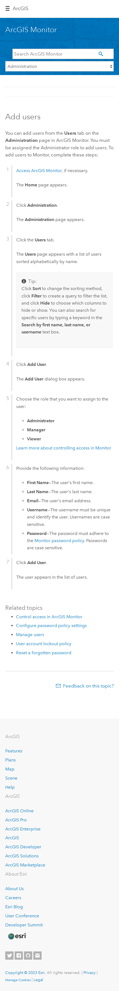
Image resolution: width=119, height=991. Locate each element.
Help (10, 787)
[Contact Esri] (37, 955)
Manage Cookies (18, 980)
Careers (13, 897)
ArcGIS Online (19, 810)
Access (39, 170)
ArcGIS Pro (16, 819)
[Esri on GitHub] (28, 955)
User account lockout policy (43, 643)
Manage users (30, 634)
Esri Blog (14, 906)
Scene (11, 778)
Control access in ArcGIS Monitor (49, 616)
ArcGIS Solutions (22, 856)
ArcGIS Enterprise (22, 829)
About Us (14, 888)
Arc (20, 8)
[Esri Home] (16, 936)
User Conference (22, 915)
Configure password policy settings (51, 625)
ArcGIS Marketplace (25, 865)
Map (9, 769)
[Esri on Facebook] (19, 955)
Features (13, 750)
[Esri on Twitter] (9, 955)
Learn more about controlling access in (63, 448)
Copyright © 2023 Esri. (25, 972)
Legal (38, 980)
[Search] (102, 54)
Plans (10, 760)
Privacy (89, 972)
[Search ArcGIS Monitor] (63, 54)
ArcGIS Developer (23, 846)
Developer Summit (24, 924)
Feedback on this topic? (88, 686)
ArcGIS (12, 837)
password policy (59, 540)
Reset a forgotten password (43, 652)
